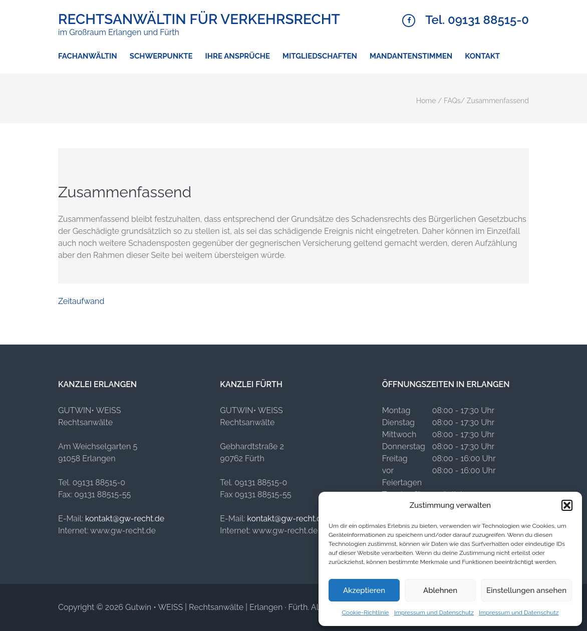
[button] (567, 505)
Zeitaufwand (81, 301)
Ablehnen (440, 590)
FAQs (452, 101)
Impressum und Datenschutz (434, 612)
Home (426, 101)
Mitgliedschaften (319, 56)
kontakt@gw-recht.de (124, 518)
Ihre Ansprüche (237, 56)
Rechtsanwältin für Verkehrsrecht (199, 19)
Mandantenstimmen (411, 56)
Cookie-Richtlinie (365, 612)
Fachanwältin (87, 56)
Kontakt (482, 56)
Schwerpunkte (161, 56)
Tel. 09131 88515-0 (477, 20)
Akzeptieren (364, 590)
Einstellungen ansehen (526, 590)
